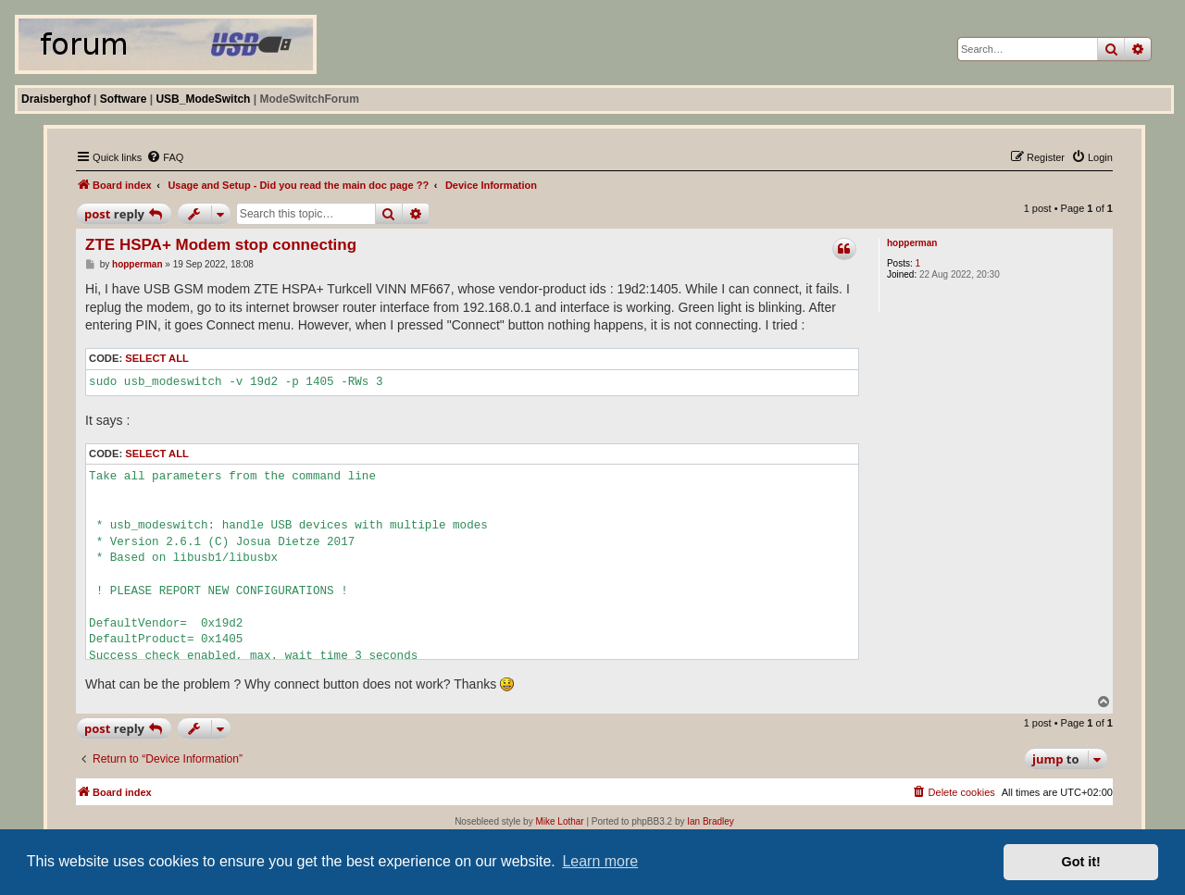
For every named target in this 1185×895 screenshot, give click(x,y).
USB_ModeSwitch (203, 99)
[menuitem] (164, 157)
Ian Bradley (710, 821)
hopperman (912, 243)
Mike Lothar (559, 821)
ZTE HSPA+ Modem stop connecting (220, 245)
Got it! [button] (1081, 861)
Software (123, 99)
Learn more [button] (600, 861)
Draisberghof (56, 99)
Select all (157, 358)
